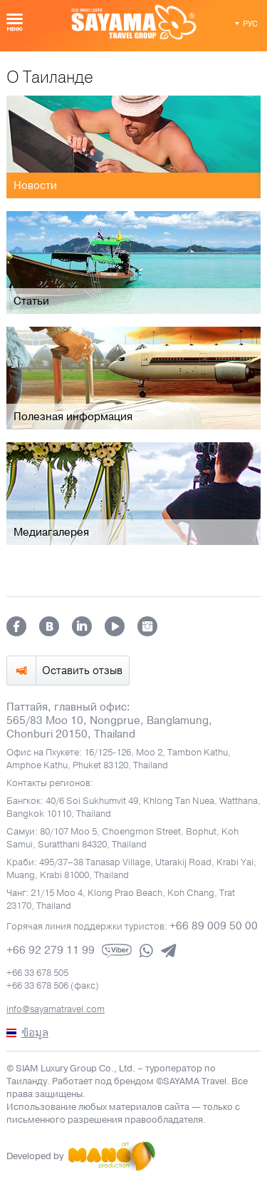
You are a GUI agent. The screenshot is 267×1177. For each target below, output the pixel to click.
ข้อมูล (34, 1033)
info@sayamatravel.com (55, 1009)
